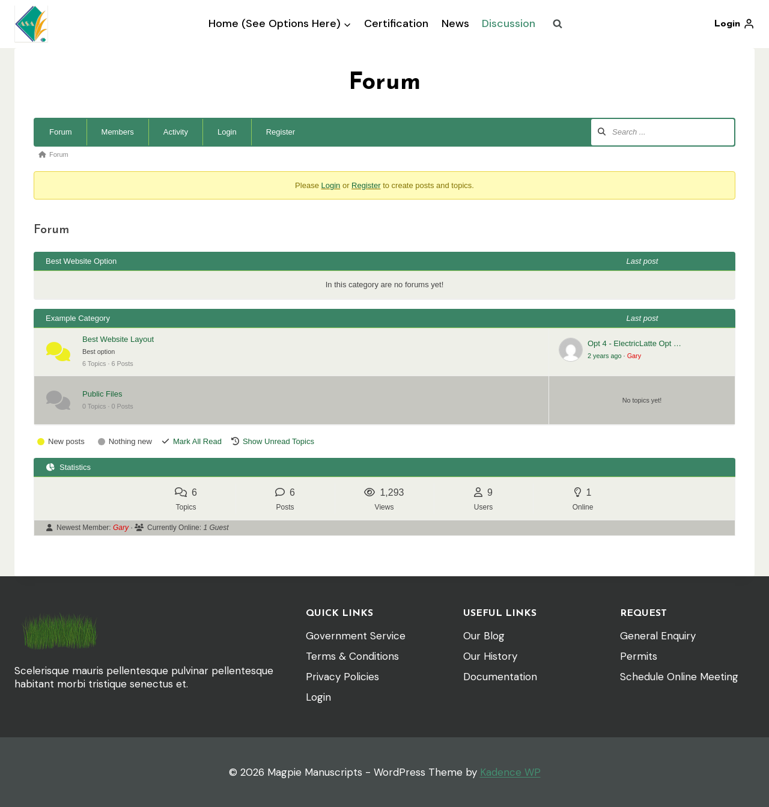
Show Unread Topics (278, 441)
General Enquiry (658, 635)
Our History (490, 656)
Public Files (102, 393)
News (455, 23)
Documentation (500, 676)
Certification (396, 23)
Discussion (508, 23)
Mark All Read (197, 441)
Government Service (356, 635)
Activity (175, 131)
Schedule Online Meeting (679, 676)
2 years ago (605, 355)
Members (118, 131)
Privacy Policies (342, 676)
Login (227, 131)
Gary (634, 355)
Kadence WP (510, 772)
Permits (638, 656)
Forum (60, 131)
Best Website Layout (118, 339)
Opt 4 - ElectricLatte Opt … (634, 343)
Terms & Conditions (352, 656)
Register (280, 131)
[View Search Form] (557, 24)
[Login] (734, 24)
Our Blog (484, 635)
